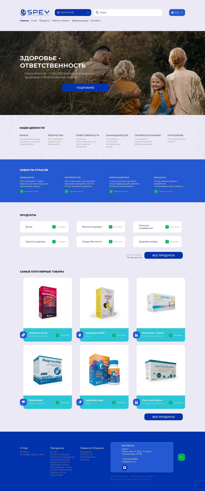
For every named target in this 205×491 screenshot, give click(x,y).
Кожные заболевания (61, 470)
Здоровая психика (59, 464)
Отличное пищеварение (62, 457)
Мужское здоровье (60, 459)
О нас (34, 20)
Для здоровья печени (61, 467)
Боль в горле (56, 475)
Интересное (86, 454)
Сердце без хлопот (60, 462)
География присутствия (32, 454)
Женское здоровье (60, 454)
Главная (24, 20)
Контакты (95, 20)
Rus (177, 12)
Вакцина (84, 459)
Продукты (44, 20)
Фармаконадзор (80, 20)
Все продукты (163, 255)
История (24, 452)
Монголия (73, 12)
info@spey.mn (129, 461)
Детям (53, 452)
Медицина (85, 452)
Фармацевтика (87, 457)
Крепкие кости (57, 472)
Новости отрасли (60, 20)
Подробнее (85, 87)
